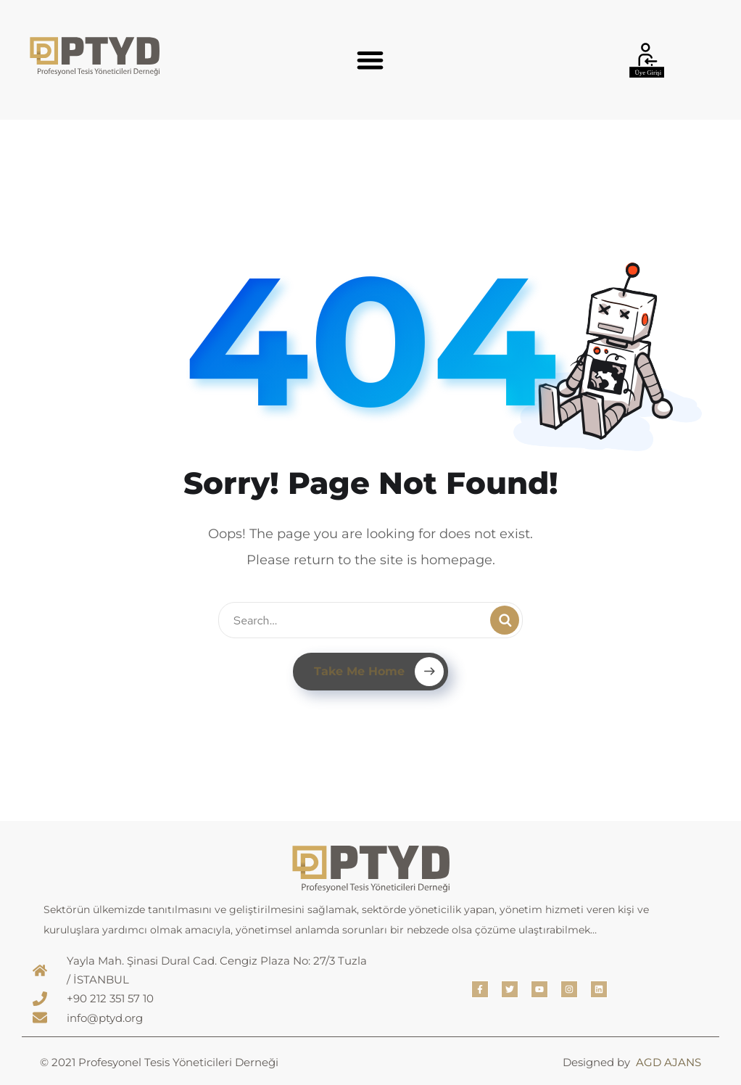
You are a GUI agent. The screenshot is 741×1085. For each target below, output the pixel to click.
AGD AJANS (668, 1062)
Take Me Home (379, 671)
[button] (370, 59)
